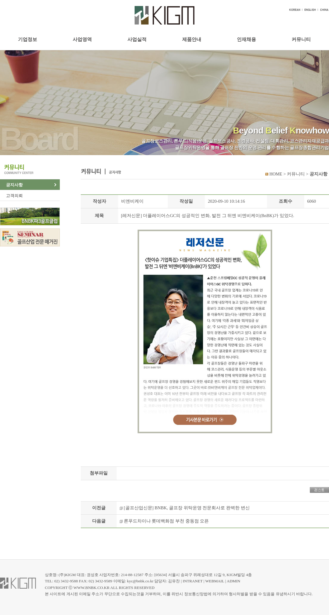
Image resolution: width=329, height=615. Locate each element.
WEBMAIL (214, 581)
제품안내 (191, 39)
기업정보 (27, 39)
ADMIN (233, 581)
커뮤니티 (301, 39)
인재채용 (246, 39)
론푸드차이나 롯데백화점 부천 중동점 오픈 (166, 521)
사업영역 (82, 39)
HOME (275, 174)
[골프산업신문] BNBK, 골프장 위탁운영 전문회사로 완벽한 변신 (187, 507)
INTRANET (192, 581)
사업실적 (137, 39)
